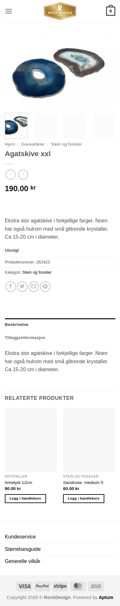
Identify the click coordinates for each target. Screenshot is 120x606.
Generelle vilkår (22, 561)
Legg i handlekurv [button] (25, 498)
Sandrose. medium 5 (83, 482)
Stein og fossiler (66, 144)
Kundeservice (20, 536)
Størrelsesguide (23, 549)
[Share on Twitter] (22, 286)
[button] (8, 11)
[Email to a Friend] (33, 286)
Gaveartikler (32, 144)
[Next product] (10, 174)
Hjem (10, 144)
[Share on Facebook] (10, 286)
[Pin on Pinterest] (45, 286)
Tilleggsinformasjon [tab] (25, 337)
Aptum (106, 597)
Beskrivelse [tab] (16, 324)
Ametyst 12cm (18, 482)
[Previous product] (23, 174)
